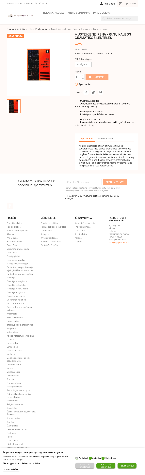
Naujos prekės (14, 226)
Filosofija (11, 277)
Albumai (10, 234)
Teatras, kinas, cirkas (17, 429)
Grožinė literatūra (15, 303)
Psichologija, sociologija (18, 390)
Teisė (9, 436)
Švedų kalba (12, 425)
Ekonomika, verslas (16, 260)
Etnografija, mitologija (17, 263)
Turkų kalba (12, 440)
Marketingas (110, 458)
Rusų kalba (12, 408)
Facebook (10, 206)
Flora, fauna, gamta (16, 296)
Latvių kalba (12, 343)
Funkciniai (83, 458)
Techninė (11, 433)
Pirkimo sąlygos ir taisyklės (53, 226)
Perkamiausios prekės (17, 230)
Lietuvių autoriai (14, 350)
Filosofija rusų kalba (16, 292)
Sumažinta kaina (14, 223)
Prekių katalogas (53, 12)
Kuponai (78, 241)
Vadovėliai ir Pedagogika (18, 447)
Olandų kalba (13, 375)
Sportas (10, 422)
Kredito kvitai (81, 234)
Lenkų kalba (12, 346)
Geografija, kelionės (16, 299)
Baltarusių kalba (14, 241)
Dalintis (86, 92)
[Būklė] (83, 64)
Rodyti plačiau (12, 469)
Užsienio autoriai (15, 444)
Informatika (12, 313)
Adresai (78, 238)
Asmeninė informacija (85, 223)
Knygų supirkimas (79, 12)
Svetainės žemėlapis (50, 245)
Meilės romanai (14, 364)
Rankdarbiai (12, 400)
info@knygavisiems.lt (119, 242)
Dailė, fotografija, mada (18, 249)
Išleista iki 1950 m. (15, 317)
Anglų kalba (12, 238)
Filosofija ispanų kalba (17, 281)
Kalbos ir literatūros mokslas (20, 335)
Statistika (96, 458)
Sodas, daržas (13, 418)
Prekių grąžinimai (83, 226)
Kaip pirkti (45, 234)
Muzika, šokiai (13, 372)
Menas (10, 368)
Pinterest (100, 92)
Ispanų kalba (13, 321)
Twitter (93, 92)
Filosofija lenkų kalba (16, 285)
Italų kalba (11, 328)
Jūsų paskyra (83, 218)
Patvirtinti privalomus (85, 465)
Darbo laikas (101, 12)
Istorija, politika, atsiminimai (20, 324)
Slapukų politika (11, 463)
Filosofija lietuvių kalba (17, 288)
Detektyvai (12, 252)
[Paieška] (119, 18)
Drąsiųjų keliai (13, 256)
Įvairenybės (12, 332)
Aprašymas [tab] (87, 138)
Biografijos (12, 245)
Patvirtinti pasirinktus (106, 465)
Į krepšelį (97, 77)
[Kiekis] (78, 77)
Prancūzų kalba (14, 383)
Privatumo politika (49, 223)
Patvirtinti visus (127, 465)
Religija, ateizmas (15, 404)
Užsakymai (80, 230)
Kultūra (10, 339)
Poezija (10, 379)
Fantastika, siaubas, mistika (20, 274)
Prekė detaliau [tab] (105, 138)
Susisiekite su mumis (51, 241)
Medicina (11, 354)
